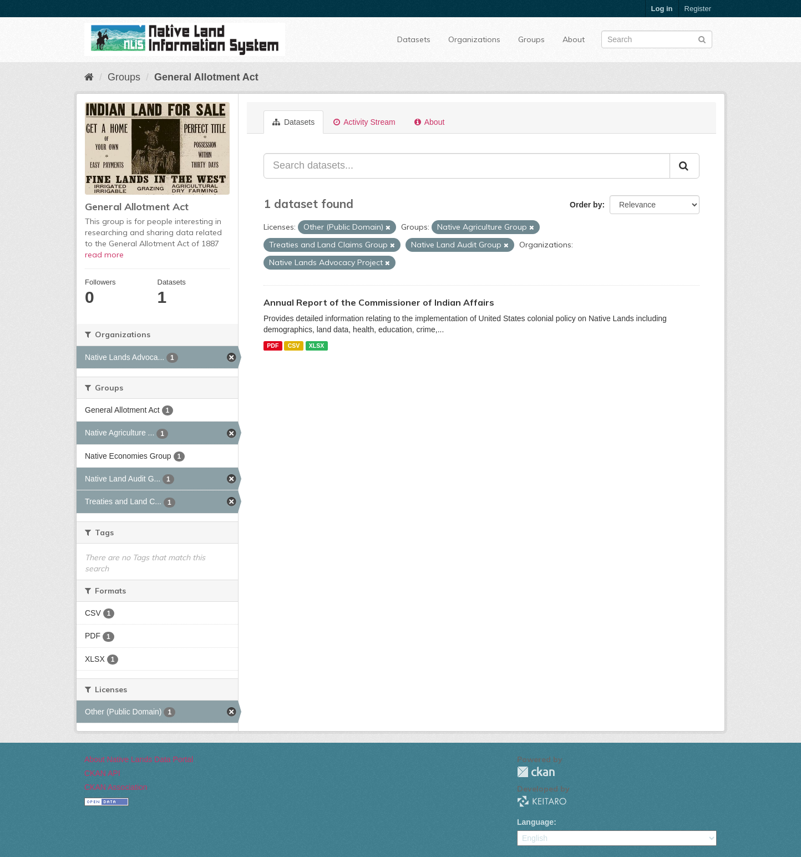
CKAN (536, 772)
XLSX (316, 345)
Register (698, 8)
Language (535, 822)
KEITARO (542, 801)
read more (104, 255)
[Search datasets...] (466, 166)
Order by (586, 204)
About (573, 39)
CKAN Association (116, 787)
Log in (662, 8)
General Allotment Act (206, 77)
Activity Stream (364, 122)
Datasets (413, 39)
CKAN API (102, 773)
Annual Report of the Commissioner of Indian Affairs (378, 302)
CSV (294, 345)
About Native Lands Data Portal (138, 759)
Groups (531, 39)
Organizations (474, 39)
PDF (272, 345)
